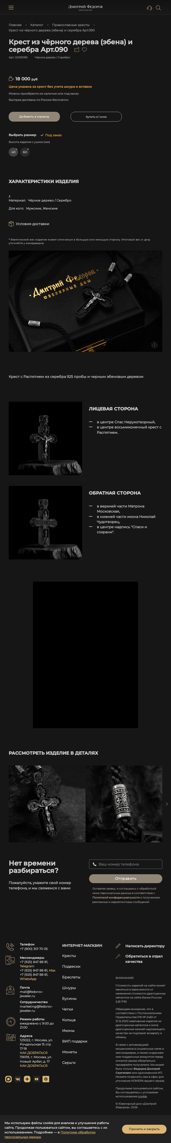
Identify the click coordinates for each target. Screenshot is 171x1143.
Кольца (68, 1020)
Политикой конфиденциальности (116, 897)
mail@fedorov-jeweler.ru (31, 994)
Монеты (69, 1052)
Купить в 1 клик (96, 116)
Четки (67, 1009)
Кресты (69, 956)
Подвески (71, 966)
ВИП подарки (74, 1041)
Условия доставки (32, 224)
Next (167, 804)
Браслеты (71, 977)
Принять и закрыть (144, 1129)
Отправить (125, 878)
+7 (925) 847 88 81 (33, 962)
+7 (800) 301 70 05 (34, 949)
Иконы (68, 1031)
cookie (142, 1096)
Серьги (68, 1063)
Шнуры (69, 988)
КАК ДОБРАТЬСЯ (33, 1053)
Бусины (69, 998)
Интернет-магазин (82, 945)
